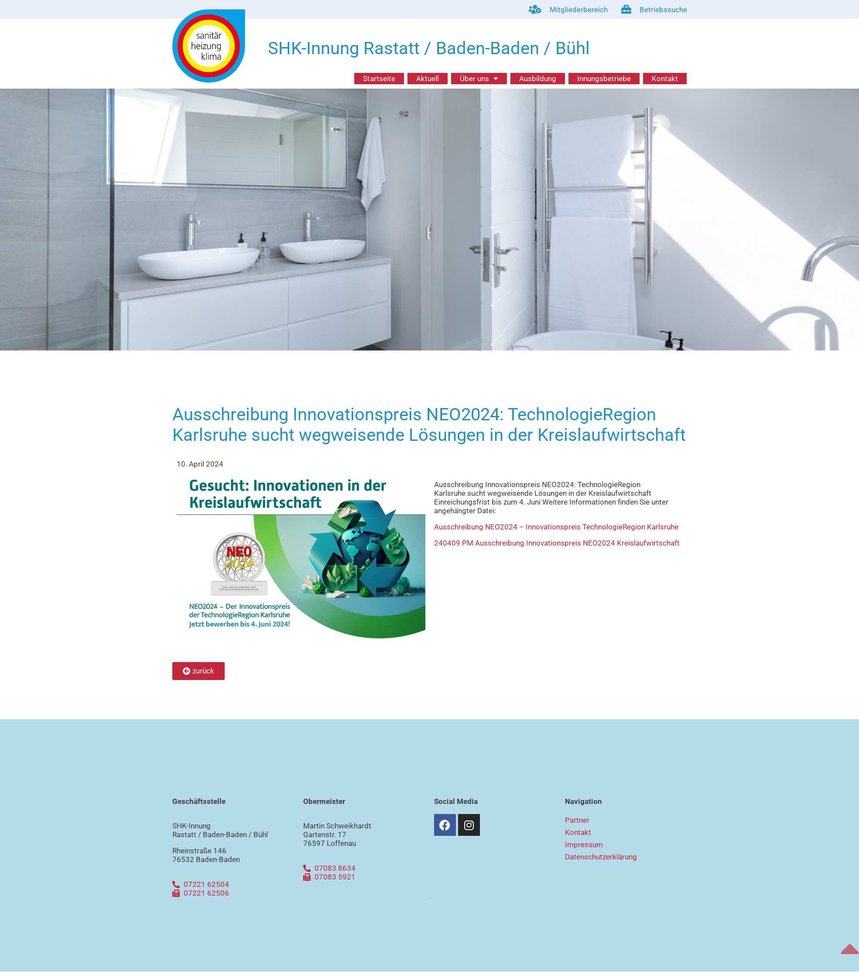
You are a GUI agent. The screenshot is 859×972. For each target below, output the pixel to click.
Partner (577, 820)
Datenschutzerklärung (601, 856)
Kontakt (665, 78)
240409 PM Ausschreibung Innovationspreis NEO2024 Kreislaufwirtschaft (557, 543)
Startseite (379, 78)
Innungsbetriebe (604, 78)
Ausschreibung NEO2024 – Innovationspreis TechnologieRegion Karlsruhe (556, 526)
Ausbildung (537, 78)
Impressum (584, 844)
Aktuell (427, 78)
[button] (430, 898)
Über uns (479, 78)
